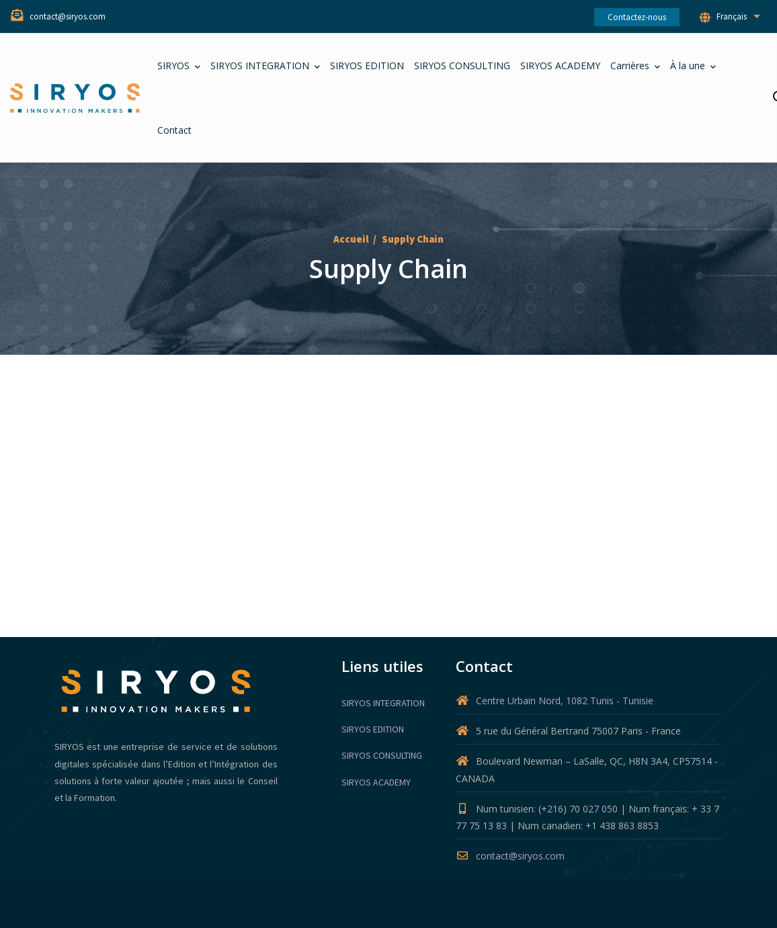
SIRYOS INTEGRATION (383, 703)
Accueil (351, 239)
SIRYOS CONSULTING (381, 755)
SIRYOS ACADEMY (376, 782)
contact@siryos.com (510, 855)
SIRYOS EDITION (372, 729)
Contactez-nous (637, 17)
